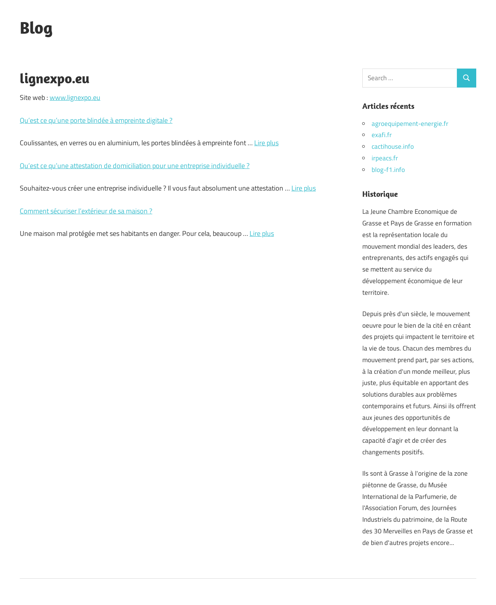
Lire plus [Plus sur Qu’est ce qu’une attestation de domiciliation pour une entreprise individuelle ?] (303, 188)
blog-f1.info (388, 170)
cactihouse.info (393, 146)
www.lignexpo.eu (75, 97)
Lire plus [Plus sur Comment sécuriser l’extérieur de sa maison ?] (262, 233)
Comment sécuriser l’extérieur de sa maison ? (86, 211)
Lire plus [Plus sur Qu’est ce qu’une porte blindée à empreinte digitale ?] (266, 143)
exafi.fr (382, 135)
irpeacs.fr (385, 158)
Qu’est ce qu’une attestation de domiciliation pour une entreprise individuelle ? (135, 165)
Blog (36, 27)
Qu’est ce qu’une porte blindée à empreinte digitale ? (96, 120)
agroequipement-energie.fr (410, 124)
